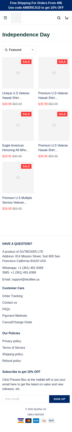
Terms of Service (13, 347)
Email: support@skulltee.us (21, 279)
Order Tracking (12, 296)
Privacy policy (11, 341)
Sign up (59, 399)
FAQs (6, 309)
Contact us (9, 302)
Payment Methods (14, 315)
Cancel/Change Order (17, 322)
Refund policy (11, 360)
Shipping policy (12, 354)
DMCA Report (36, 414)
